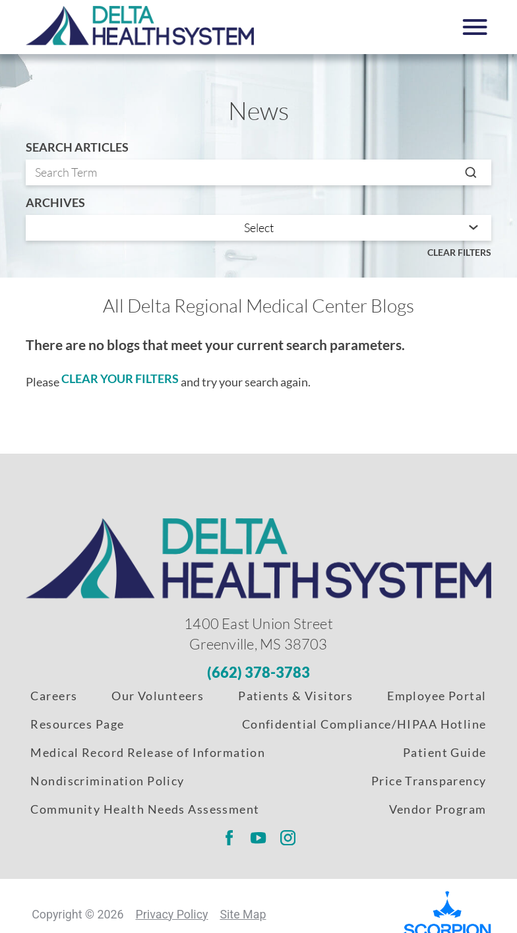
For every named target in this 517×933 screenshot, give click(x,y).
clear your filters (120, 378)
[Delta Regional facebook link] (229, 838)
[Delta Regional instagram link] (288, 838)
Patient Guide (445, 752)
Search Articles (77, 148)
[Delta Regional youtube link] (258, 838)
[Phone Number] (258, 672)
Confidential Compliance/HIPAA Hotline (364, 724)
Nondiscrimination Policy (107, 780)
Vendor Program (438, 809)
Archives (55, 203)
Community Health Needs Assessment (144, 809)
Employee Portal (436, 695)
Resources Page (77, 724)
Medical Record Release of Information (147, 752)
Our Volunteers (157, 695)
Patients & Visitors (295, 695)
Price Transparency (429, 780)
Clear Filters (459, 252)
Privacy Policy (171, 914)
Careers (53, 695)
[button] (475, 27)
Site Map (243, 914)
